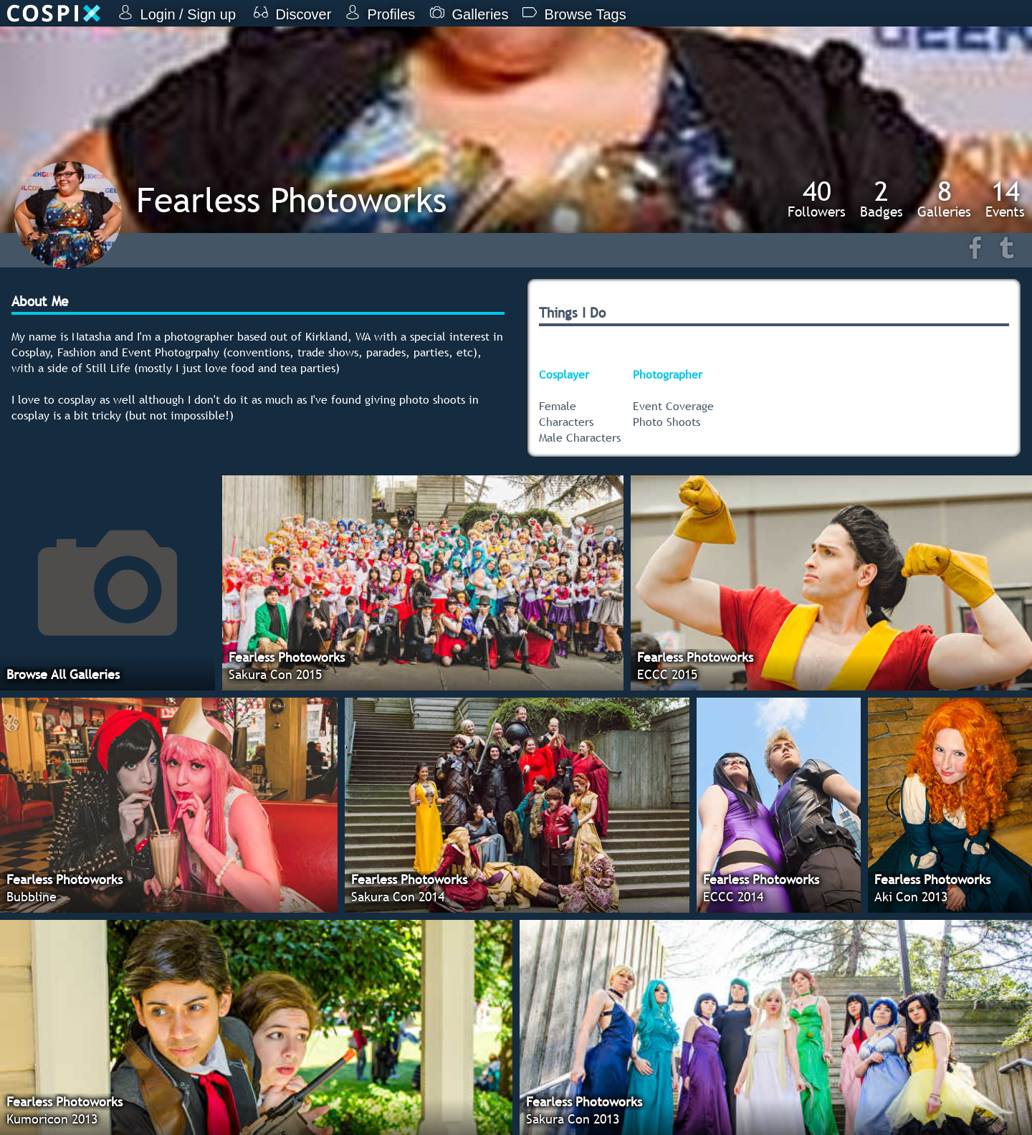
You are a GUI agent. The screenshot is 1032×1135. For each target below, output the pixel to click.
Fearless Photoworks (291, 200)
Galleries (944, 198)
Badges (881, 198)
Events (1005, 198)
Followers (817, 198)
